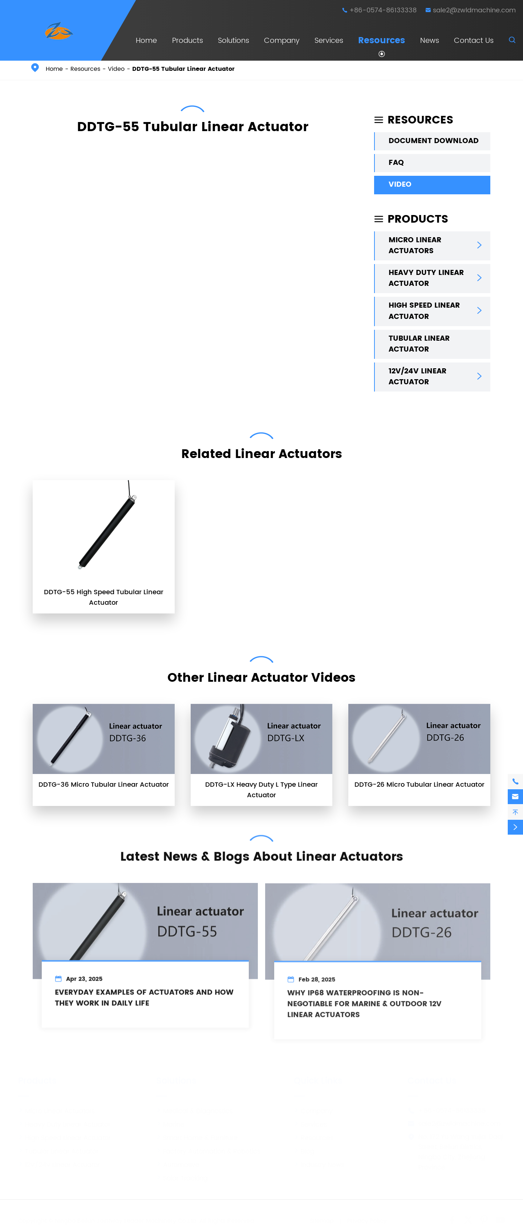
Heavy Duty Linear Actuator (426, 278)
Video (116, 69)
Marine (170, 1122)
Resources (381, 40)
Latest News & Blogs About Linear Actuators (261, 852)
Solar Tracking (182, 1176)
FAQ (396, 163)
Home (146, 41)
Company (282, 41)
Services (329, 41)
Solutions (233, 41)
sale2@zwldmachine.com (474, 10)
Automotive (177, 1163)
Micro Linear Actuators (415, 246)
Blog (304, 1149)
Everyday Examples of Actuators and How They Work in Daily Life (144, 1004)
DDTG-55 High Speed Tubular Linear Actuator (103, 597)
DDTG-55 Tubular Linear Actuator (183, 69)
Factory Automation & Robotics (208, 1149)
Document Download (434, 141)
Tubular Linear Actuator (419, 344)
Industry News (319, 1163)
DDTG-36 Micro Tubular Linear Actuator (103, 784)
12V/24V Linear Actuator (417, 377)
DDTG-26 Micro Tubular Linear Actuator (419, 784)
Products (187, 41)
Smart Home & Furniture (197, 1136)
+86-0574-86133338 (383, 10)
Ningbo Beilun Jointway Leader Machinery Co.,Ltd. (126, 1219)
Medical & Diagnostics (194, 1109)
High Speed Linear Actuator (424, 311)
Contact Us (474, 41)
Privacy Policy (367, 1219)
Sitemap (322, 1219)
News (429, 41)
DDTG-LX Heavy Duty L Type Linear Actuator (261, 790)
